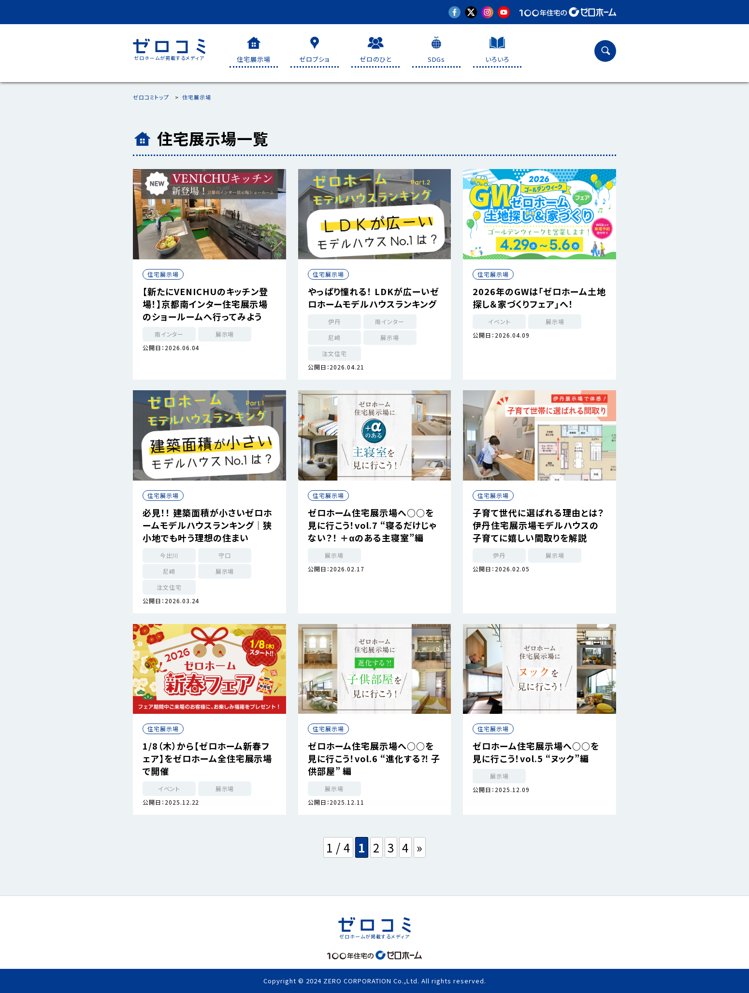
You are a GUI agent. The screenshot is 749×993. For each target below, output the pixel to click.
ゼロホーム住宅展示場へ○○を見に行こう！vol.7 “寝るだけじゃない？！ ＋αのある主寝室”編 (372, 525)
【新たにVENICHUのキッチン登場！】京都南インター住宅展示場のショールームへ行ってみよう (205, 304)
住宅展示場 (163, 274)
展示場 (225, 334)
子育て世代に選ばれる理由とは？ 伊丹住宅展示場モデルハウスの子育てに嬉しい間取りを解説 (538, 525)
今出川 (169, 555)
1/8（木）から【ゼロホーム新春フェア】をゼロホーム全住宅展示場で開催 (207, 758)
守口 (224, 555)
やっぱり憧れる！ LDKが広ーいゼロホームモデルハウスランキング (373, 297)
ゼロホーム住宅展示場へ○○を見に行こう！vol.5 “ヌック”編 (536, 752)
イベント (499, 321)
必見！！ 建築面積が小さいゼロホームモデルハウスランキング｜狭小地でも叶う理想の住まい (207, 525)
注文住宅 (334, 353)
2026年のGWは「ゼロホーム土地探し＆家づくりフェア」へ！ (539, 297)
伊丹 (334, 321)
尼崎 (334, 337)
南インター (169, 334)
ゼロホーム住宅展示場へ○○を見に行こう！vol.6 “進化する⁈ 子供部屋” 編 (374, 758)
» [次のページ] (420, 847)
